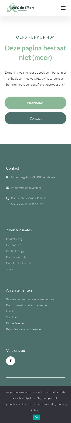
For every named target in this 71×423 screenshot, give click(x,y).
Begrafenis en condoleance (23, 329)
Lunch (10, 311)
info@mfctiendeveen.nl (26, 188)
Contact (36, 118)
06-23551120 (34, 204)
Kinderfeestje (15, 323)
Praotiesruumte (16, 257)
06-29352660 (37, 198)
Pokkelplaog (14, 239)
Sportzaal (12, 317)
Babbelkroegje (15, 251)
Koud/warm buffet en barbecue (26, 305)
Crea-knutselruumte (19, 263)
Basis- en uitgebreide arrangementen (30, 299)
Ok (36, 417)
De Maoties (13, 245)
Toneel (10, 269)
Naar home (35, 103)
